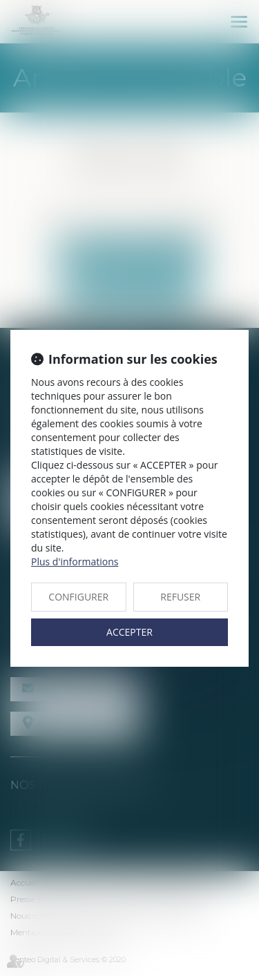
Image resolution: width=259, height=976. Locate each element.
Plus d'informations (74, 561)
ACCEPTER (129, 631)
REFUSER (180, 596)
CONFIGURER (78, 596)
